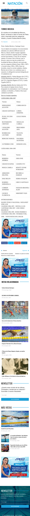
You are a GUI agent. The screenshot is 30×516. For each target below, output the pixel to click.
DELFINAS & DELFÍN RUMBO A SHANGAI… (10, 295)
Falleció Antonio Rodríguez (8, 288)
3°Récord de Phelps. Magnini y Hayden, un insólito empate (13, 352)
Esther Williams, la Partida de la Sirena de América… (14, 376)
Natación (5, 41)
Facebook (4, 243)
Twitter (11, 243)
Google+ (17, 243)
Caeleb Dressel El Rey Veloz (7, 428)
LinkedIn (24, 243)
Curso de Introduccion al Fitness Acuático (11, 321)
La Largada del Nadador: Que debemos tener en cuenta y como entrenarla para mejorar (19, 437)
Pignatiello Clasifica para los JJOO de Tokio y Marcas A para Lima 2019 (18, 446)
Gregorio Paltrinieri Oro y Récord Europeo (11, 343)
